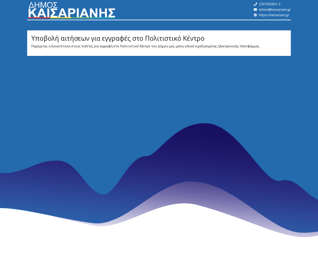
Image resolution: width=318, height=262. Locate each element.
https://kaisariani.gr (271, 15)
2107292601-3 (267, 4)
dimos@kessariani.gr (272, 9)
